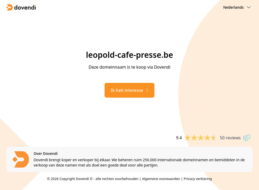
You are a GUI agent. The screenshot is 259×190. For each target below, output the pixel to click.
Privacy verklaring (198, 178)
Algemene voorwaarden (161, 178)
